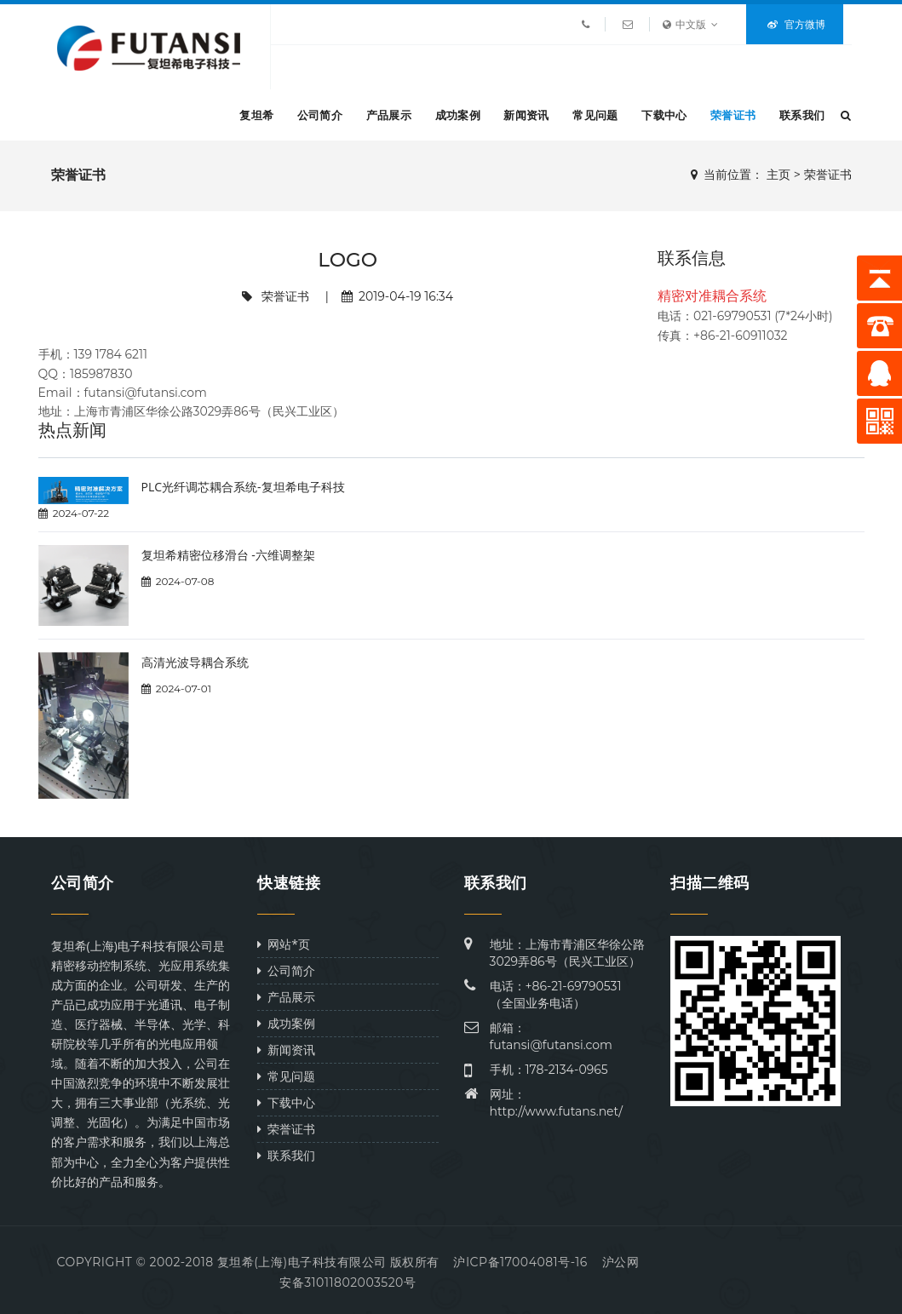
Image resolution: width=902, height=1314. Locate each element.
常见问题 (595, 115)
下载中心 (664, 115)
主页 (778, 174)
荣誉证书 (732, 115)
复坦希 (256, 115)
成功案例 (457, 115)
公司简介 (319, 115)
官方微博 (796, 24)
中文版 (690, 24)
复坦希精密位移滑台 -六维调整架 (228, 555)
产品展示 (388, 115)
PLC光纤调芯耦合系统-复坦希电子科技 (243, 487)
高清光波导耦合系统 (195, 662)
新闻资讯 (526, 115)
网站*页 (283, 944)
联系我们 (801, 115)
